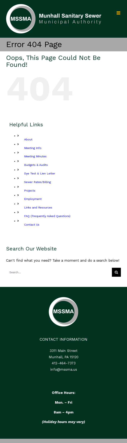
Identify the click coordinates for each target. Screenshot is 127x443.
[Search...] (59, 272)
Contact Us (31, 224)
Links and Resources (38, 207)
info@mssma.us (63, 369)
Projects (29, 190)
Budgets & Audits (36, 164)
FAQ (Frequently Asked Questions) (47, 216)
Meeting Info (32, 148)
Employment (33, 199)
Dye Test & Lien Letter (39, 173)
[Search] (116, 272)
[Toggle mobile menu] (119, 13)
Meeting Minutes (35, 156)
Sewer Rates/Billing (37, 182)
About (28, 139)
